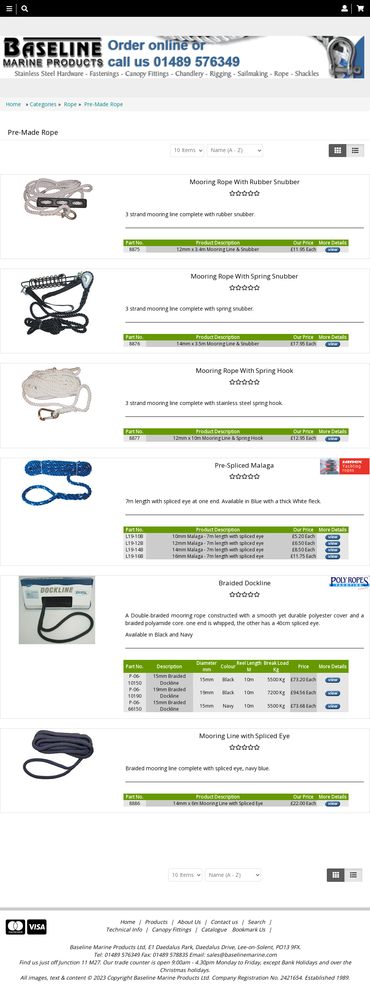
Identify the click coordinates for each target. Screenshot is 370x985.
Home (14, 104)
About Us (189, 921)
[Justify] (355, 150)
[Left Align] (338, 150)
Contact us (224, 921)
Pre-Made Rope (103, 104)
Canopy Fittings (171, 929)
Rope (70, 104)
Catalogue (214, 929)
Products (156, 921)
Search (257, 921)
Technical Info (124, 929)
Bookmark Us (248, 929)
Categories (44, 104)
